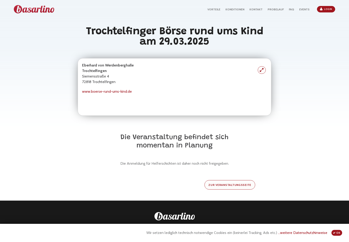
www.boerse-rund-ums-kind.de (107, 91)
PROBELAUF (276, 9)
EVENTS (304, 9)
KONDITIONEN (234, 9)
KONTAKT (256, 9)
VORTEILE (213, 9)
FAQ (291, 9)
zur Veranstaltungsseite (229, 185)
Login (326, 9)
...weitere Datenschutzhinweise (302, 232)
